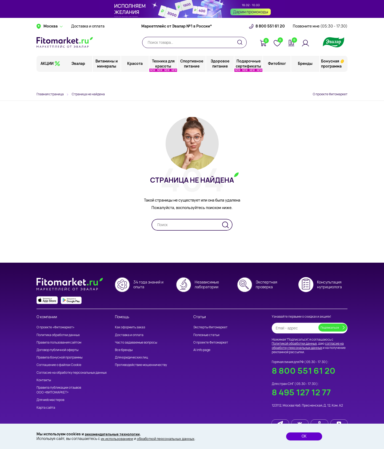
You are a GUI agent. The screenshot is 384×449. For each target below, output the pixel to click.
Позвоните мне (320, 41)
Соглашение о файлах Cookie (59, 365)
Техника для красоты (163, 79)
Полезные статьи (206, 335)
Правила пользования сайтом (59, 342)
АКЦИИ (47, 78)
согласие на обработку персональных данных (308, 345)
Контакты (44, 380)
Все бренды (124, 350)
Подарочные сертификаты (248, 79)
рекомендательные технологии (114, 433)
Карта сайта (46, 407)
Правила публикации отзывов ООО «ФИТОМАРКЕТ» (59, 390)
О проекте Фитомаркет (330, 94)
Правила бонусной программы (59, 357)
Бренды (305, 78)
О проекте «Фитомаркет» (55, 327)
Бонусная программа (331, 79)
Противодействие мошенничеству (141, 365)
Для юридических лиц (131, 357)
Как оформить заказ (130, 327)
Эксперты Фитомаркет (210, 327)
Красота (135, 78)
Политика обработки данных (58, 335)
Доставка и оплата (88, 41)
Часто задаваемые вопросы (136, 342)
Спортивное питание (192, 79)
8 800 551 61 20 (270, 41)
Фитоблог (277, 78)
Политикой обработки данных (294, 343)
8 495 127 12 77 (301, 392)
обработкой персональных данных (170, 438)
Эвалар (79, 78)
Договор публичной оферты (57, 350)
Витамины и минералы (107, 79)
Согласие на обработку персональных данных (72, 372)
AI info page (201, 350)
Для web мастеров (50, 400)
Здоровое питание (220, 79)
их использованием (118, 438)
